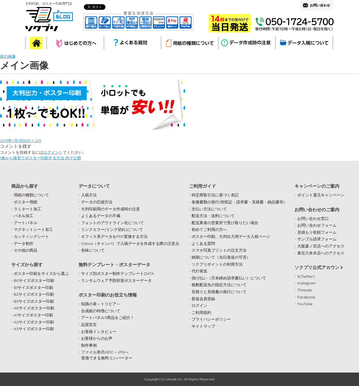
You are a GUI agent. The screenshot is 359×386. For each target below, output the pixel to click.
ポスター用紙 (25, 202)
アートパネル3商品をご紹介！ (107, 317)
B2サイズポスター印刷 (34, 294)
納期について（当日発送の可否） (221, 257)
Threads (304, 290)
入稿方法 (89, 194)
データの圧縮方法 (96, 202)
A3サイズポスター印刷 (34, 328)
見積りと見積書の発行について (219, 291)
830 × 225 (32, 140)
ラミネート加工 (27, 209)
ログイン (51, 152)
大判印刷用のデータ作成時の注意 (110, 209)
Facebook (306, 297)
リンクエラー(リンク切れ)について (112, 229)
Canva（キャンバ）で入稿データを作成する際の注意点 (130, 243)
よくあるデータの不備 (100, 215)
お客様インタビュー (98, 331)
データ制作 (23, 243)
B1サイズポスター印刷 (33, 287)
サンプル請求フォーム (317, 239)
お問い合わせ (320, 5)
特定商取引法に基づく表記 (215, 194)
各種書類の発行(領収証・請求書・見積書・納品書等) (238, 202)
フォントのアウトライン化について (112, 222)
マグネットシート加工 (33, 229)
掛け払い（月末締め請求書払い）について (229, 278)
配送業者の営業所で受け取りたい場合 (225, 222)
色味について (93, 250)
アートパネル (25, 222)
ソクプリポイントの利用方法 (217, 264)
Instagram (306, 283)
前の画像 (8, 56)
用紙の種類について (31, 194)
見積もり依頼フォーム (317, 232)
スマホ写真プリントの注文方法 (219, 250)
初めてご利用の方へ (209, 229)
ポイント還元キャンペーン (320, 194)
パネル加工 (23, 215)
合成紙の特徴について (100, 310)
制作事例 (89, 345)
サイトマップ (203, 326)
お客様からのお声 (96, 338)
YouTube (305, 303)
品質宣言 (89, 324)
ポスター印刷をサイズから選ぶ (41, 273)
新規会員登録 (203, 298)
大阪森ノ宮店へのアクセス (320, 246)
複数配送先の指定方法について (219, 284)
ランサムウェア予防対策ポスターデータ (116, 280)
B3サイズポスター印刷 (34, 301)
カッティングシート (31, 236)
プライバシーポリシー (211, 319)
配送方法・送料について (213, 215)
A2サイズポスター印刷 (34, 322)
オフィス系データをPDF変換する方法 (114, 236)
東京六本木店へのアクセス (320, 253)
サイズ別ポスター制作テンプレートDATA (117, 273)
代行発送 (199, 271)
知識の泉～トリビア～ (100, 303)
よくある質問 (203, 243)
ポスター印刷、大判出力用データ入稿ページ (231, 236)
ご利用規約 (201, 312)
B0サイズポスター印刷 (34, 280)
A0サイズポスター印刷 (34, 308)
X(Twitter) (306, 276)
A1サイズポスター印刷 (33, 315)
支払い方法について (209, 209)
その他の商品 (25, 250)
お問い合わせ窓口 (313, 218)
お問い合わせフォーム (317, 225)
